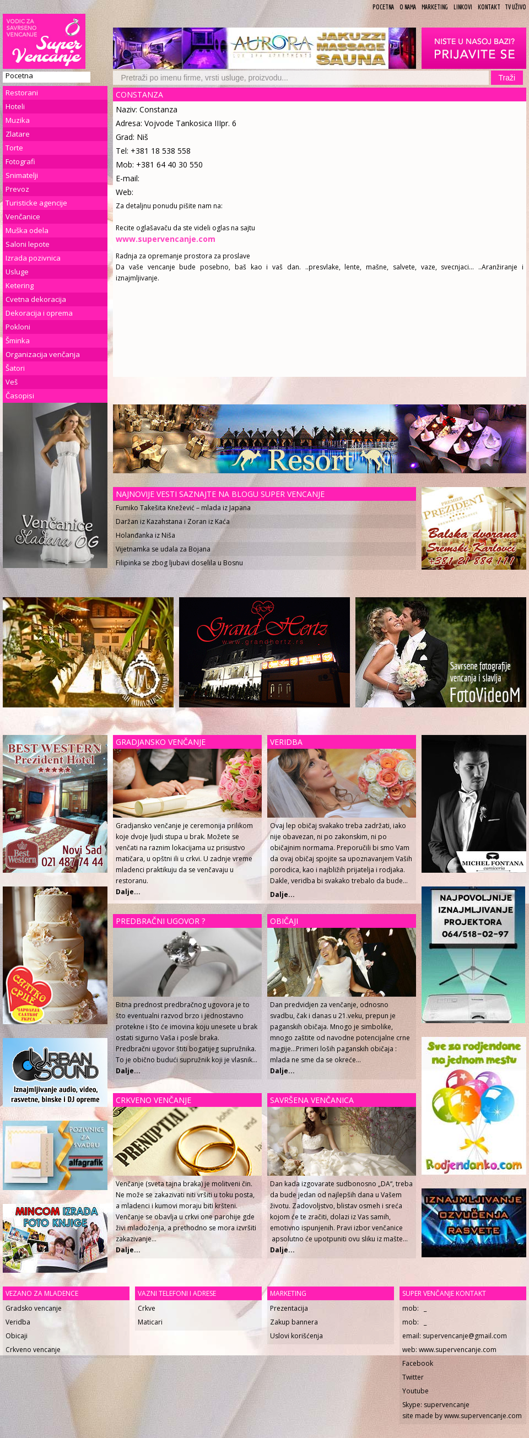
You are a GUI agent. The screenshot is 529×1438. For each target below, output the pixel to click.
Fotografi (20, 161)
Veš (12, 382)
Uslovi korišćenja (296, 1335)
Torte (14, 148)
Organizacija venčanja (43, 354)
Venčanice (23, 216)
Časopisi (20, 396)
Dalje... (282, 894)
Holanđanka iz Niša (145, 535)
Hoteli (15, 106)
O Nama (408, 6)
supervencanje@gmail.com (465, 1335)
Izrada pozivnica (33, 258)
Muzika (18, 120)
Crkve (146, 1308)
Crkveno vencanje (33, 1349)
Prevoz (17, 189)
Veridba (18, 1322)
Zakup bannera (294, 1322)
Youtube (415, 1391)
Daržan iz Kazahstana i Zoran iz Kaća (173, 521)
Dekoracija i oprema (39, 313)
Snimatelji (22, 175)
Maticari (150, 1322)
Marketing (435, 6)
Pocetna (383, 6)
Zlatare (18, 134)
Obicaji (17, 1335)
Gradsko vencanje (34, 1308)
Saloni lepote (28, 244)
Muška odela (27, 230)
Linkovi (463, 6)
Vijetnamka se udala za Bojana (163, 549)
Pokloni (18, 327)
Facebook (417, 1363)
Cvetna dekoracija (36, 299)
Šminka (18, 340)
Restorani (22, 93)
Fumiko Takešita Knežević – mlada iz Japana (183, 507)
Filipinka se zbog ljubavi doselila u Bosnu (179, 562)
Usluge (17, 272)
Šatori (15, 368)
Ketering (20, 285)
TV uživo (515, 6)
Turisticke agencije (36, 203)
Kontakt (489, 6)
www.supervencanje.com (457, 1349)
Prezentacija (289, 1308)
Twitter (413, 1377)
